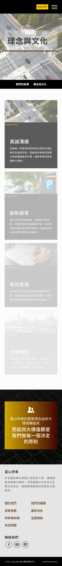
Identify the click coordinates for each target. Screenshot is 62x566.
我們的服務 (38, 503)
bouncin (53, 561)
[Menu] (52, 6)
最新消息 (37, 510)
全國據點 (37, 518)
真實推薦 (11, 510)
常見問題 (11, 525)
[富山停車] (26, 6)
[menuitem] (40, 6)
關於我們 (11, 503)
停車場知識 (12, 518)
